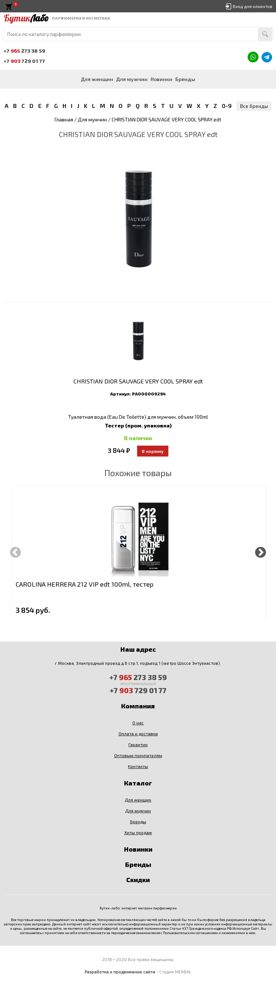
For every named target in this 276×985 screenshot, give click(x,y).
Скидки (138, 880)
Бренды (185, 79)
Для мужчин (132, 79)
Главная (64, 119)
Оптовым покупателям (138, 755)
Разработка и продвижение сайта (120, 971)
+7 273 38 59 (24, 51)
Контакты (138, 766)
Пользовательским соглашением (190, 932)
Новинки (161, 79)
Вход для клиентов (252, 6)
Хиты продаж (138, 832)
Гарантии (138, 744)
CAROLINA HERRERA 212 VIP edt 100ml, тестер (84, 584)
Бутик (26, 18)
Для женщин (97, 79)
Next (260, 551)
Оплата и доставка (138, 733)
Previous (15, 551)
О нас (138, 722)
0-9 (227, 105)
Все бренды (254, 106)
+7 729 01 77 (24, 61)
